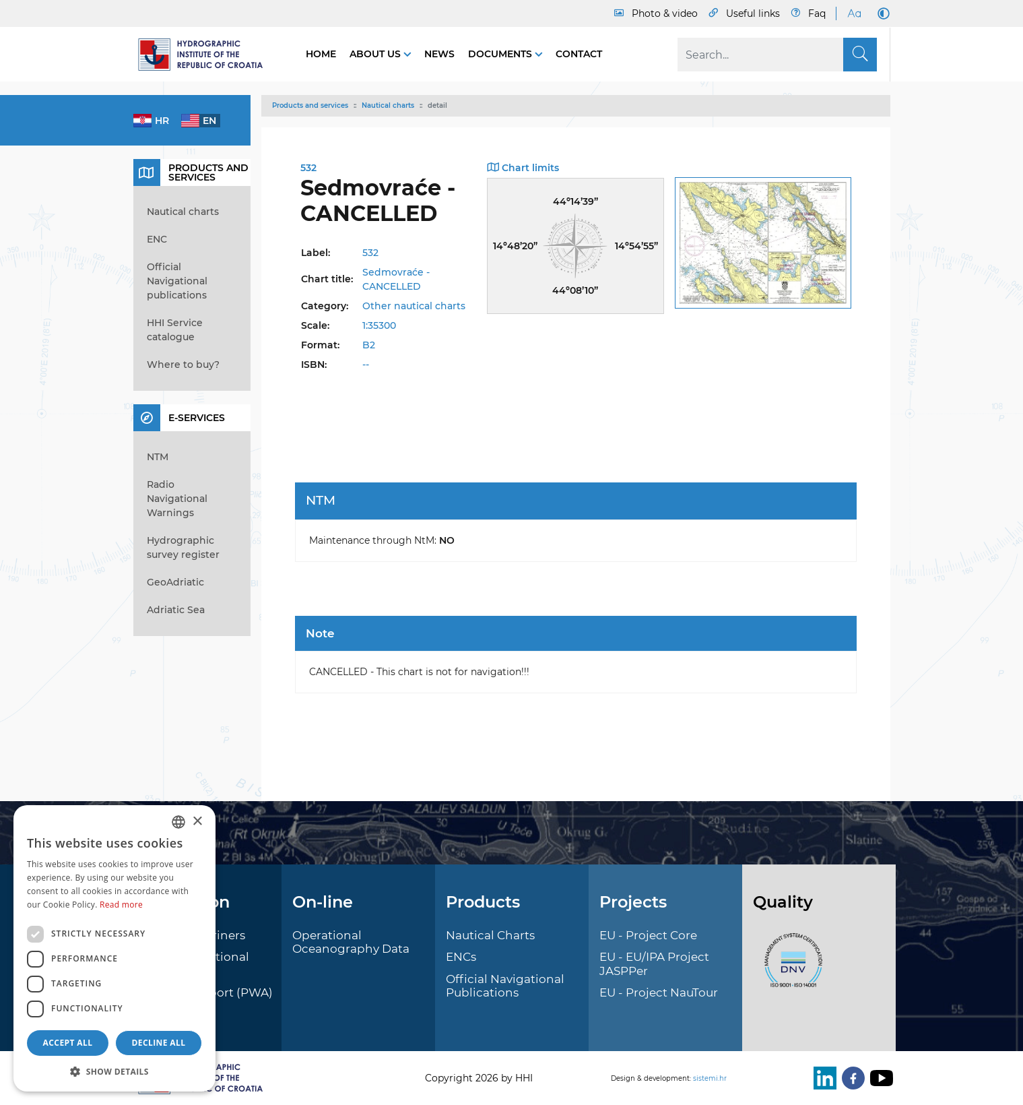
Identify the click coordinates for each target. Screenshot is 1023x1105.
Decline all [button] (159, 1042)
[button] (114, 1071)
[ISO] (790, 967)
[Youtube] (879, 1078)
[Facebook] (850, 1078)
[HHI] (206, 54)
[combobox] (178, 822)
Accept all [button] (68, 1042)
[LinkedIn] (822, 1078)
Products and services (310, 105)
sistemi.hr (710, 1078)
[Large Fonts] (854, 13)
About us (376, 54)
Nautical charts (388, 105)
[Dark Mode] (880, 13)
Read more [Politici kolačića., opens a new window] (121, 904)
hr (162, 121)
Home (321, 54)
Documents (501, 54)
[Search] (777, 54)
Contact (579, 54)
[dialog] (114, 948)
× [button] (197, 822)
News (439, 54)
